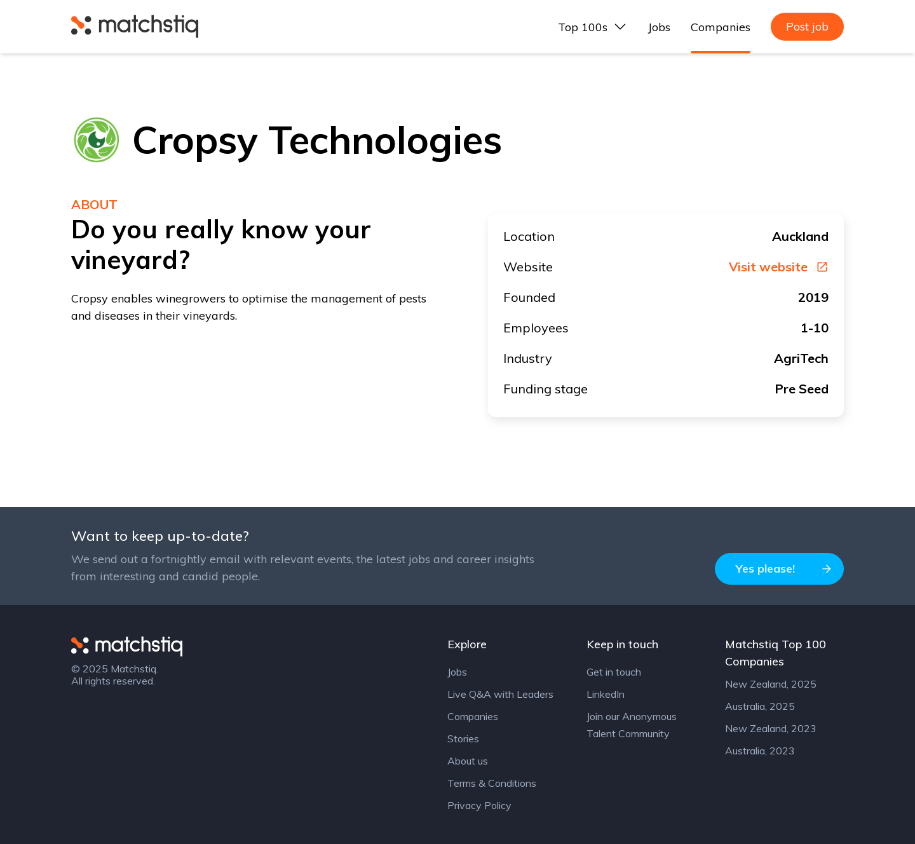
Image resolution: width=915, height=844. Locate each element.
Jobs (659, 27)
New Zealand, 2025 (771, 683)
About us (467, 760)
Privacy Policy (479, 805)
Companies (720, 27)
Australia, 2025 (760, 706)
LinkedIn (605, 694)
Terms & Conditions (491, 783)
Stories (463, 738)
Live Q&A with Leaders (500, 694)
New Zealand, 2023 (771, 728)
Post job (807, 26)
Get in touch (613, 671)
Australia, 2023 (760, 750)
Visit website (779, 267)
